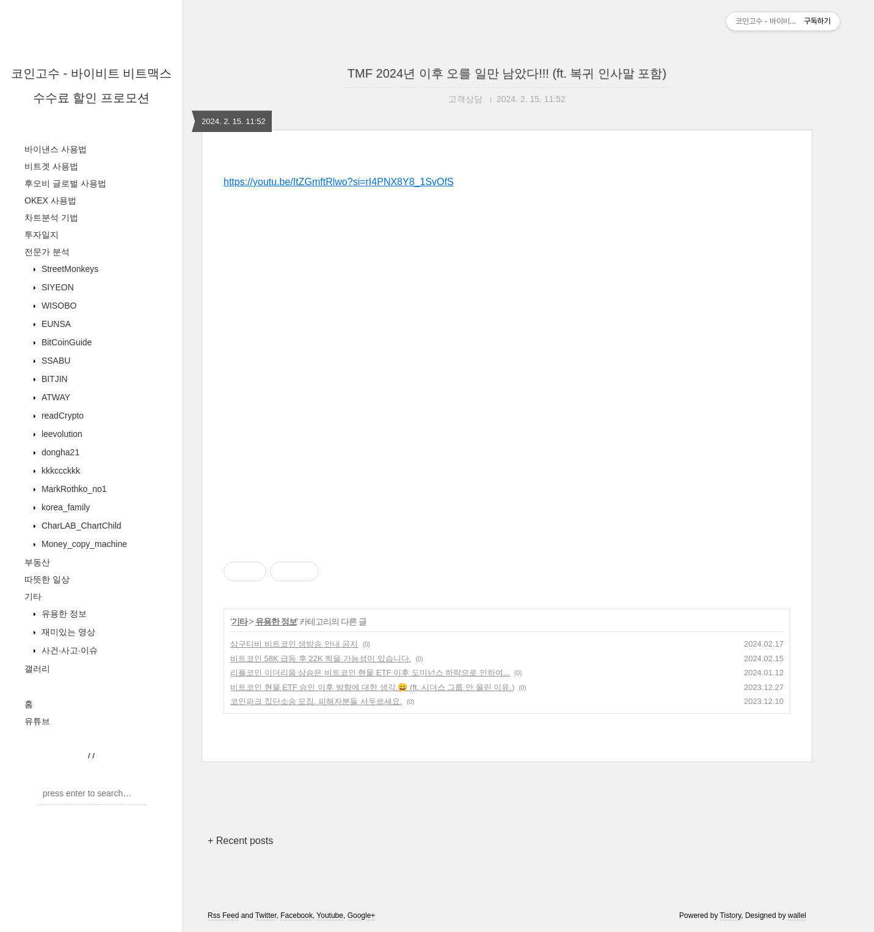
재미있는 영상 (67, 632)
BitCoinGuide (65, 342)
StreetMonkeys (68, 269)
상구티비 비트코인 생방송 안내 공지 (294, 643)
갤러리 (37, 668)
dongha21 (59, 452)
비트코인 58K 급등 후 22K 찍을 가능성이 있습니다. (320, 658)
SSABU (54, 360)
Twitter (266, 915)
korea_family (64, 507)
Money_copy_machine (83, 544)
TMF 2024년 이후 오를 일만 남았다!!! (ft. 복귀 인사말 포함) (507, 73)
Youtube (329, 915)
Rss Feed (223, 915)
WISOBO (57, 305)
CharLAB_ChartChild (80, 525)
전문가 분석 (47, 252)
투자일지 (41, 235)
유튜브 (37, 721)
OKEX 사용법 (50, 200)
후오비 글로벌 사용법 (65, 183)
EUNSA (55, 324)
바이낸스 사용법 (55, 149)
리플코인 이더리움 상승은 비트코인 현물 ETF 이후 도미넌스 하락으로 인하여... (370, 672)
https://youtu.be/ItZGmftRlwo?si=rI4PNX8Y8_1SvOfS (339, 182)
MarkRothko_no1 (73, 489)
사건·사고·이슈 (68, 650)
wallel (797, 915)
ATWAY (54, 397)
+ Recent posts (240, 840)
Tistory (730, 915)
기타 (33, 596)
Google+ (362, 915)
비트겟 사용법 (51, 166)
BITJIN (53, 379)
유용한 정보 (63, 613)
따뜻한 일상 (47, 579)
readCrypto (61, 415)
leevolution (60, 434)
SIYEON (56, 287)
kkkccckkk (59, 470)
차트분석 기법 (51, 217)
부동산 (37, 562)
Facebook (296, 915)
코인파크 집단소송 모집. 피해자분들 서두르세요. (316, 701)
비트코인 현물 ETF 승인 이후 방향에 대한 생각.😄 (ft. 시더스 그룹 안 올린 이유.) (372, 687)
